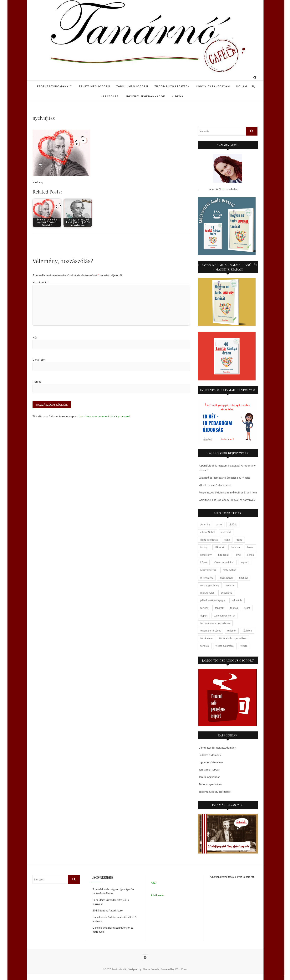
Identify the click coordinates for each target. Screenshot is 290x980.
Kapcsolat (110, 96)
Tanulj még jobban (132, 86)
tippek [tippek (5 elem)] (203, 615)
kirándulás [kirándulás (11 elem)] (224, 554)
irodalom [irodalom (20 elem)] (236, 547)
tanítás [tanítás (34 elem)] (234, 607)
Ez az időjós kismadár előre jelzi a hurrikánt (224, 477)
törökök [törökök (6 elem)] (204, 645)
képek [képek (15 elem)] (203, 562)
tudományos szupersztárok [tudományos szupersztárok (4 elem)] (215, 623)
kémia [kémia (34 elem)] (250, 554)
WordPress (181, 969)
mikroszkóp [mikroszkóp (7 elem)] (206, 577)
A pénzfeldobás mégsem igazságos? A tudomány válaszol (113, 891)
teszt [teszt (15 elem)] (247, 607)
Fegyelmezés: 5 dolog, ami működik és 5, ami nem (228, 492)
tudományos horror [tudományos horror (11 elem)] (224, 615)
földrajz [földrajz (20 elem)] (204, 547)
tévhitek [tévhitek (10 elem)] (247, 630)
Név (35, 337)
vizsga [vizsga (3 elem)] (244, 645)
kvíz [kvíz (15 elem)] (238, 554)
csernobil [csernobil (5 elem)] (226, 532)
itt (223, 189)
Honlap (37, 381)
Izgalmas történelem (211, 762)
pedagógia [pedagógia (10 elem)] (226, 592)
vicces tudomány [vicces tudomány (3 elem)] (225, 645)
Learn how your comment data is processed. (105, 416)
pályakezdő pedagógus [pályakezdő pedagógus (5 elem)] (212, 600)
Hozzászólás (41, 282)
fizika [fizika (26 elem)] (239, 539)
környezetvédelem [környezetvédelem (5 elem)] (224, 562)
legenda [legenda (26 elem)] (245, 562)
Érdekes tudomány (53, 86)
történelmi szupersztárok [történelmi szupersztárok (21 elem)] (233, 638)
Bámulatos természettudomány (217, 747)
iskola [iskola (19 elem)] (250, 547)
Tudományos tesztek (172, 86)
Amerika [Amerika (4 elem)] (205, 524)
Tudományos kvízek (210, 784)
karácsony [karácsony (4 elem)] (206, 554)
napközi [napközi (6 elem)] (243, 577)
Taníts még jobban (94, 86)
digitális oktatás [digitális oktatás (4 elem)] (209, 539)
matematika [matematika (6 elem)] (229, 569)
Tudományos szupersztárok (215, 791)
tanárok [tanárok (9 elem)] (219, 607)
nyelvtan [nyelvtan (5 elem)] (230, 585)
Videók (177, 96)
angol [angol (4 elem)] (219, 524)
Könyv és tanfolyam (213, 86)
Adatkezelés (158, 895)
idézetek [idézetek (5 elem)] (219, 547)
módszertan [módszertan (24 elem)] (226, 577)
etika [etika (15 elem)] (227, 539)
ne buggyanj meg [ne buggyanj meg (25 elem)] (209, 585)
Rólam (241, 86)
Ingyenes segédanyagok (145, 96)
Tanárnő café (119, 969)
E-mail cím (39, 359)
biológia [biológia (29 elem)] (233, 524)
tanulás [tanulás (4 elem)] (204, 607)
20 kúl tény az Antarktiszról (215, 485)
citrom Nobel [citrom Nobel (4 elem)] (207, 532)
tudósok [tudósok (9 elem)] (231, 630)
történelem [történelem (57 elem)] (206, 638)
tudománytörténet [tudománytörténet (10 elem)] (210, 630)
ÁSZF (154, 882)
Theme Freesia (151, 969)
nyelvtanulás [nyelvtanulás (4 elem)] (207, 592)
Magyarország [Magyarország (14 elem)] (208, 569)
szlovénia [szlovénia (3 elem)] (237, 600)
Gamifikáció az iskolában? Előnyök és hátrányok (227, 499)
